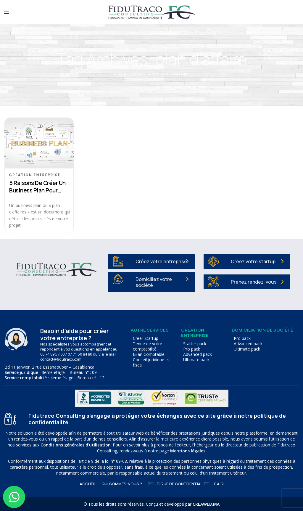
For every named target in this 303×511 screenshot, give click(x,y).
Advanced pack (197, 354)
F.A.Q (219, 483)
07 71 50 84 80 (80, 354)
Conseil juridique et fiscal (151, 362)
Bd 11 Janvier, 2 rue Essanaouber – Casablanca (49, 367)
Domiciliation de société (262, 330)
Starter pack (194, 343)
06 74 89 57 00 (52, 354)
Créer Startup (145, 338)
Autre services (150, 330)
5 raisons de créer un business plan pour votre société (37, 186)
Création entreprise (34, 175)
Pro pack (191, 349)
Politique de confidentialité (178, 483)
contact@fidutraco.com (60, 359)
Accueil (120, 74)
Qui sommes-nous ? (121, 483)
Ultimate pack (196, 359)
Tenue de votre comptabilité (147, 346)
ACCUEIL (88, 483)
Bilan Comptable (149, 354)
